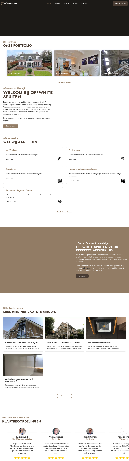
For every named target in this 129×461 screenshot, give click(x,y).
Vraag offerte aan (120, 3)
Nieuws (75, 3)
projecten (43, 118)
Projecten (67, 3)
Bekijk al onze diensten (64, 212)
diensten (22, 118)
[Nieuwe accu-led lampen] (106, 333)
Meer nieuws (64, 396)
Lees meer (82, 276)
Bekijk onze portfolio (64, 82)
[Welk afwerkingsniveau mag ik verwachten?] (23, 371)
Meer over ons (10, 126)
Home (49, 3)
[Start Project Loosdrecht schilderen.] (64, 333)
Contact (84, 3)
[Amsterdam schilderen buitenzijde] (23, 333)
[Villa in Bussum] (29, 63)
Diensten (57, 3)
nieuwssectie (88, 268)
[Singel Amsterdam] (77, 63)
